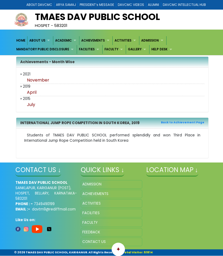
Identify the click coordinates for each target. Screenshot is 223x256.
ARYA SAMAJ (66, 4)
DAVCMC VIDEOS (131, 4)
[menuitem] (20, 40)
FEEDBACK (91, 232)
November (38, 80)
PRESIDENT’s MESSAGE (97, 4)
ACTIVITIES (123, 40)
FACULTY (111, 49)
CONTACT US (94, 241)
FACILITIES (87, 49)
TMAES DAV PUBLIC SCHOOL (97, 16)
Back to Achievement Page (182, 122)
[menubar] (111, 45)
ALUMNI (153, 4)
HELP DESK (159, 49)
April (32, 92)
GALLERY (134, 49)
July (31, 104)
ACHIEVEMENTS (93, 40)
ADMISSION (150, 40)
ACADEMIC (63, 40)
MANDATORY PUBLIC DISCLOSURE (42, 49)
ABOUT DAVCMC (39, 4)
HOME (20, 40)
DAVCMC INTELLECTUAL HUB (184, 4)
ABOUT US (37, 40)
